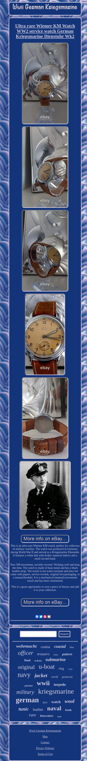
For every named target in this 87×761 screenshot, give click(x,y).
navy (24, 674)
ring (61, 668)
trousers (43, 654)
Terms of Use (45, 754)
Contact (45, 742)
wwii (43, 683)
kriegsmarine (56, 691)
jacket (41, 675)
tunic (23, 709)
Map (45, 736)
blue (72, 647)
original (26, 667)
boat (28, 660)
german (27, 700)
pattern (67, 654)
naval (54, 708)
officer (25, 653)
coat (59, 716)
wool (70, 701)
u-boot (38, 660)
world (54, 676)
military (25, 692)
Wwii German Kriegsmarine (45, 730)
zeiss (56, 654)
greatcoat (67, 676)
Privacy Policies (45, 748)
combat (45, 647)
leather (38, 709)
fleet (45, 702)
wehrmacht (26, 646)
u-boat (47, 666)
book (68, 710)
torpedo (60, 685)
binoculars (46, 715)
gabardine (29, 686)
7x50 (70, 669)
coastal (60, 646)
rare (32, 715)
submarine (55, 659)
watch (56, 702)
